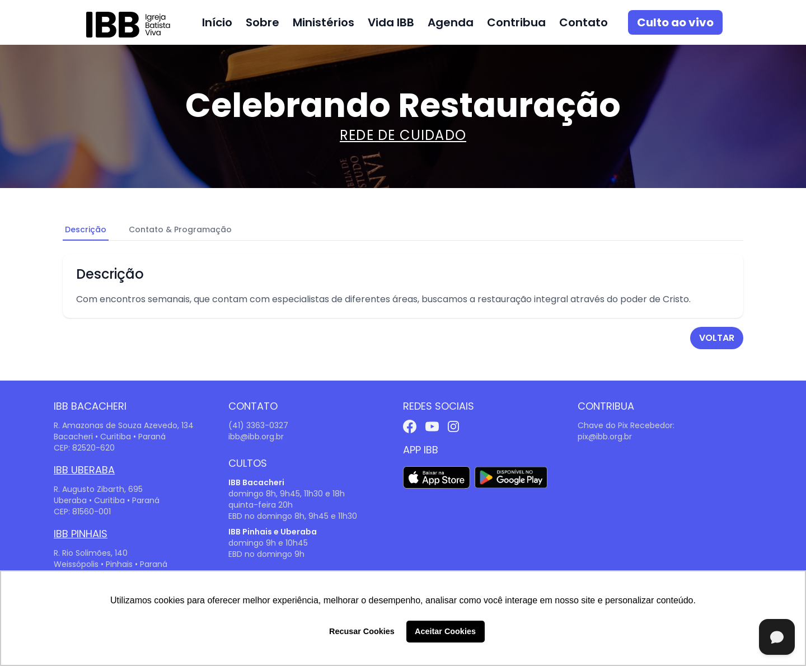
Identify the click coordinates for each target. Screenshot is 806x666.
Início (217, 22)
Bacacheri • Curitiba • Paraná (110, 436)
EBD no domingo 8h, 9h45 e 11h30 (292, 516)
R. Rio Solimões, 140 (91, 553)
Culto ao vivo (675, 22)
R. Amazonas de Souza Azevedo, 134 (124, 425)
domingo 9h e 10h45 (268, 542)
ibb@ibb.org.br (256, 436)
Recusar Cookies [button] (362, 631)
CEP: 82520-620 (84, 447)
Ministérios (323, 22)
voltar (716, 337)
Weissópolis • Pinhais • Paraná (110, 564)
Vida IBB (391, 22)
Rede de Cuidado (403, 135)
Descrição (85, 229)
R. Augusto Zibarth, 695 (98, 489)
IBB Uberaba (84, 470)
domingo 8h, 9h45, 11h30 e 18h (286, 493)
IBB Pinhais (80, 534)
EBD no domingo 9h (266, 554)
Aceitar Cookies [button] (445, 631)
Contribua (516, 22)
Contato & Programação (180, 229)
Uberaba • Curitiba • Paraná (107, 500)
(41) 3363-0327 (258, 425)
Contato (583, 22)
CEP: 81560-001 (82, 511)
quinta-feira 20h (260, 504)
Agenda (451, 22)
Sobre (262, 22)
